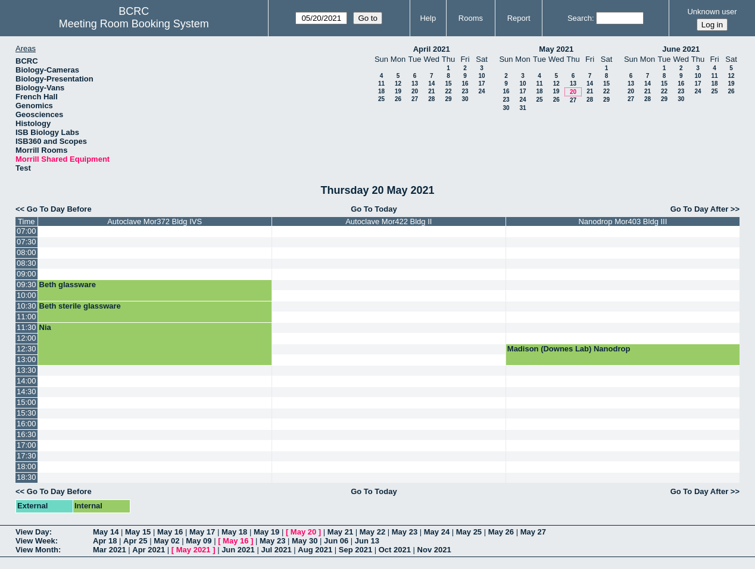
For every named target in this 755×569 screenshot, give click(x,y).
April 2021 (431, 49)
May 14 (105, 531)
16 (464, 83)
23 (464, 91)
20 (414, 91)
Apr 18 (105, 540)
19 (398, 91)
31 (522, 108)
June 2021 (681, 49)
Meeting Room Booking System (134, 24)
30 (464, 99)
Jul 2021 (276, 549)
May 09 (198, 540)
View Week (35, 540)
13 (414, 83)
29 (448, 99)
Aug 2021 (315, 549)
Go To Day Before (59, 209)
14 (431, 83)
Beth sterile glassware (80, 305)
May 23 (404, 531)
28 (431, 99)
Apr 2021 (148, 549)
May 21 (340, 531)
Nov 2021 (434, 549)
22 (448, 91)
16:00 (26, 423)
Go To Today (374, 209)
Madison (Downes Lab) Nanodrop (569, 348)
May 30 (304, 540)
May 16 (170, 531)
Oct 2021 (395, 549)
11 (381, 83)
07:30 (26, 241)
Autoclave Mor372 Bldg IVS (154, 221)
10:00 (26, 295)
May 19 (266, 531)
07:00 (26, 231)
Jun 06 (336, 540)
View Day (32, 531)
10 (481, 76)
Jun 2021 (238, 549)
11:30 (26, 327)
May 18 (234, 531)
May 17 (202, 531)
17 (481, 83)
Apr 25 (135, 540)
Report (519, 18)
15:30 (26, 412)
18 (381, 91)
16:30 (26, 434)
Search (579, 18)
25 (381, 99)
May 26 (501, 531)
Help (428, 18)
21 (431, 91)
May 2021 (556, 49)
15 (448, 83)
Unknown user (712, 11)
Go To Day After (699, 209)
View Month (36, 549)
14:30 (26, 391)
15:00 (26, 402)
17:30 (26, 455)
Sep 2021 (355, 549)
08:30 (26, 263)
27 (414, 99)
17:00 (26, 445)
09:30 (26, 284)
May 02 (166, 540)
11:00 (26, 316)
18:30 (26, 477)
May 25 (469, 531)
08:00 (26, 252)
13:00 (26, 359)
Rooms (470, 18)
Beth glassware (67, 284)
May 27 (533, 531)
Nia (45, 327)
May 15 (138, 531)
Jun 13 (367, 540)
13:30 (26, 370)
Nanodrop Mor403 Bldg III (622, 221)
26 (398, 99)
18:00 (26, 466)
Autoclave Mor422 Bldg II (388, 221)
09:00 (26, 273)
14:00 (26, 380)
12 (398, 83)
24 (481, 91)
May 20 (303, 531)
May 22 (372, 531)
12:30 (26, 348)
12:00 (26, 338)
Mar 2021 (109, 549)
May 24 (437, 531)
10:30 (26, 305)
